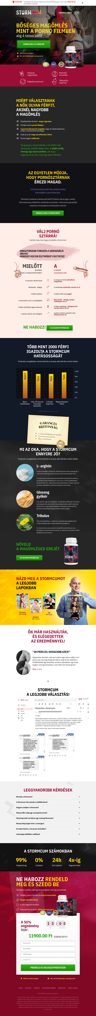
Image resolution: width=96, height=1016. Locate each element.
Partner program (73, 988)
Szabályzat (37, 988)
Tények (20, 988)
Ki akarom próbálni (59, 328)
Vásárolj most (65, 12)
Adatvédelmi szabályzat (49, 988)
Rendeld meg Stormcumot (48, 213)
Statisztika (28, 988)
